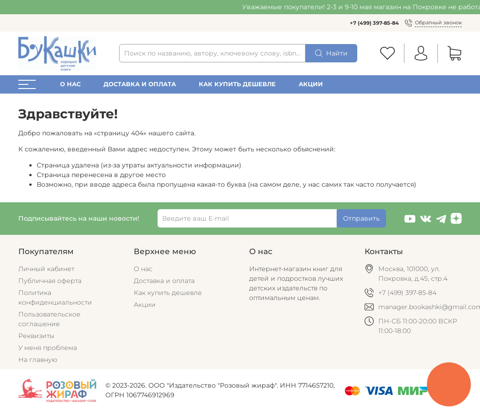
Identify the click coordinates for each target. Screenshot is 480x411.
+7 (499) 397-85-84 (374, 23)
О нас (70, 84)
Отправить (361, 218)
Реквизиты (36, 336)
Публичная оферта (50, 281)
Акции (311, 84)
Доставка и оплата (140, 84)
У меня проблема (47, 348)
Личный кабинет (46, 269)
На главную (37, 359)
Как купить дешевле (237, 84)
